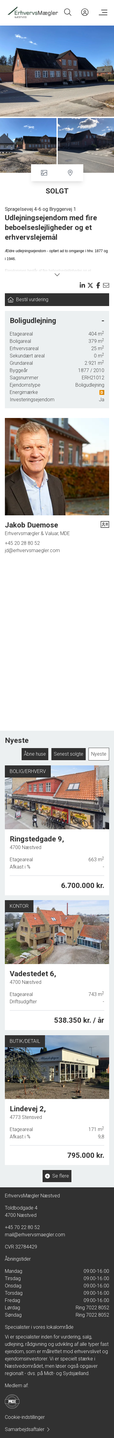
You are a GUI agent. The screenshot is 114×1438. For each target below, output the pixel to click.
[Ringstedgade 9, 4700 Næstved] (57, 831)
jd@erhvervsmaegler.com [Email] (32, 550)
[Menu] (102, 12)
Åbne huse (35, 754)
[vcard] (105, 528)
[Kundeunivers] (85, 12)
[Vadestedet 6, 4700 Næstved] (57, 964)
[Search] (68, 12)
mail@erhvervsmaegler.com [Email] (35, 1235)
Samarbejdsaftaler (27, 1429)
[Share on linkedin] (82, 285)
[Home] (32, 12)
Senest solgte (68, 754)
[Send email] (106, 285)
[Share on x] (90, 285)
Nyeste (99, 754)
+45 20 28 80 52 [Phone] (22, 543)
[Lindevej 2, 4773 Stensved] (57, 1097)
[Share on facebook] (98, 285)
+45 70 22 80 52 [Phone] (22, 1227)
